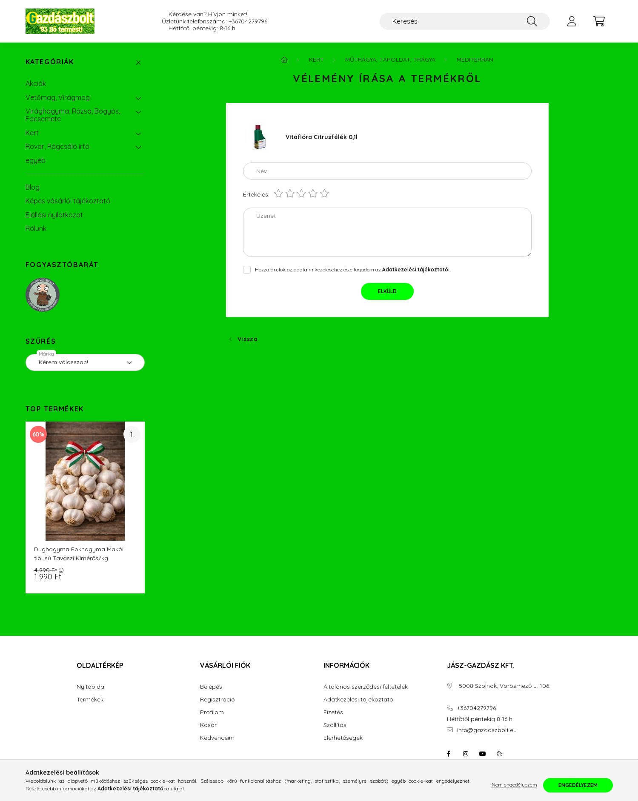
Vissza (247, 339)
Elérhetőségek (343, 737)
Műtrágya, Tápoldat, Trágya (390, 59)
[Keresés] (465, 21)
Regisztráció (217, 699)
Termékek (90, 699)
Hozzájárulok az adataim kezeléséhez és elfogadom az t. (353, 269)
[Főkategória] (284, 59)
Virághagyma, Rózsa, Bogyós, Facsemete (73, 115)
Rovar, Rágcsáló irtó (57, 146)
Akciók (36, 83)
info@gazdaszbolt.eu (487, 730)
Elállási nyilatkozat (54, 215)
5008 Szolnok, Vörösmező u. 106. (503, 686)
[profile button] (572, 21)
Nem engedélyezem (514, 785)
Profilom (212, 712)
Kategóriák (50, 62)
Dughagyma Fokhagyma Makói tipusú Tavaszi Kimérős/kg (78, 553)
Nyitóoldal (91, 686)
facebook (448, 753)
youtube (482, 753)
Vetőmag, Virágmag (58, 97)
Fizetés (333, 712)
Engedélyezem (578, 785)
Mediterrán (475, 59)
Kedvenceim (217, 737)
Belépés (211, 686)
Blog (33, 187)
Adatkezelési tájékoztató (358, 699)
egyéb (36, 160)
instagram (465, 753)
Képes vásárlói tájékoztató (68, 201)
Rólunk (36, 228)
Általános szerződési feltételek (365, 686)
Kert (32, 132)
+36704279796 (248, 21)
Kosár (208, 725)
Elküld (387, 291)
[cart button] (599, 21)
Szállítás (334, 725)
